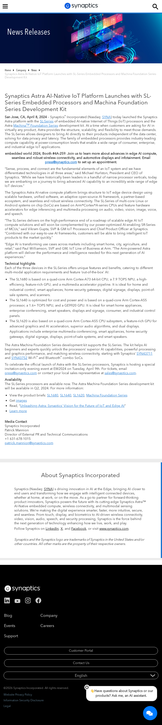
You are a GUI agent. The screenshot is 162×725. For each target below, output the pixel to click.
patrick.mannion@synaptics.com (29, 443)
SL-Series (46, 121)
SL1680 (52, 395)
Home (8, 70)
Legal (7, 706)
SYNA (106, 117)
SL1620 (78, 395)
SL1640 (65, 395)
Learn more (18, 411)
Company (21, 70)
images (21, 400)
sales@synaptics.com (120, 373)
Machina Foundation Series (35, 125)
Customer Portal (81, 650)
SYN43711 (144, 353)
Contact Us (81, 663)
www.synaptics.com (114, 528)
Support (11, 635)
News (34, 70)
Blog (8, 615)
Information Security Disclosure (24, 700)
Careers (47, 625)
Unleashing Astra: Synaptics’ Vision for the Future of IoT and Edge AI (72, 406)
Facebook (78, 528)
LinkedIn (52, 528)
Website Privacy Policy (18, 694)
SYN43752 (19, 358)
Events (9, 625)
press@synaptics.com (61, 162)
